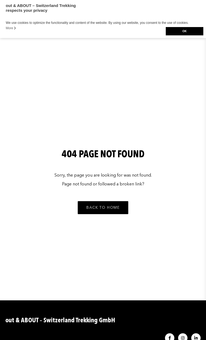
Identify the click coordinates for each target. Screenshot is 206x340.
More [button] (11, 28)
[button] (103, 207)
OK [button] (184, 31)
